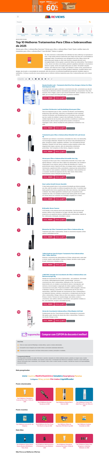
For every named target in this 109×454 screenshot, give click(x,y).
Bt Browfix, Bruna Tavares (50, 208)
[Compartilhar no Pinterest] (42, 79)
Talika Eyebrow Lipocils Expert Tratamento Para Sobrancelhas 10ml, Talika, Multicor (63, 254)
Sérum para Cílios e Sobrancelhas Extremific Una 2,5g (59, 158)
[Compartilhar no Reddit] (45, 79)
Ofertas (48, 98)
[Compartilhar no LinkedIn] (35, 79)
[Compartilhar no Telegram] (39, 79)
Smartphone (68, 375)
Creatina (31, 375)
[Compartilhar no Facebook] (29, 79)
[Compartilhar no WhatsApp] (26, 79)
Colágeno (34, 379)
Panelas (78, 375)
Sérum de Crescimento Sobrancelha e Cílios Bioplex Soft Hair (62, 311)
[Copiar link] (51, 79)
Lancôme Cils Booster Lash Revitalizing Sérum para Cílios (61, 109)
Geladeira (58, 375)
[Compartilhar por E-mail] (48, 79)
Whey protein (44, 379)
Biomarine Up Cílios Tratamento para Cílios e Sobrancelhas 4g (62, 229)
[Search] (51, 22)
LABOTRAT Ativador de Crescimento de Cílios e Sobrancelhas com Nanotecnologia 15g (64, 275)
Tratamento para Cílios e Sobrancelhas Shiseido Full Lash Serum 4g (63, 136)
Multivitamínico (44, 376)
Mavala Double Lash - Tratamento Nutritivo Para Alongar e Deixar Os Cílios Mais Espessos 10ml (67, 86)
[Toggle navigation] (18, 16)
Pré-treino (55, 379)
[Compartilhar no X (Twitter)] (32, 79)
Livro (24, 375)
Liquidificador (67, 379)
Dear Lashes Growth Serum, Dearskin (54, 184)
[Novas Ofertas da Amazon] (54, 6)
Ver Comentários (70, 98)
